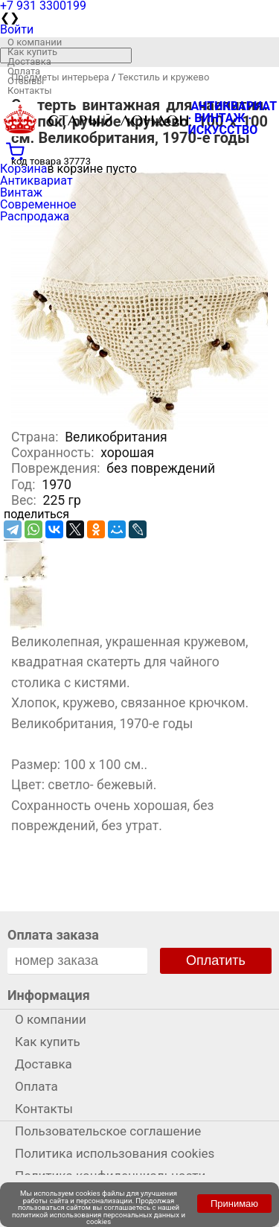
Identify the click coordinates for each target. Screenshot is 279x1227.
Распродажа (34, 216)
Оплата (23, 71)
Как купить (32, 51)
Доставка (29, 61)
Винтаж (21, 192)
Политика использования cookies (114, 1153)
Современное (38, 204)
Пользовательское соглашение (108, 1131)
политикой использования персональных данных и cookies (98, 1218)
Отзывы (25, 80)
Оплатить (216, 960)
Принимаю (234, 1203)
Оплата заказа (53, 935)
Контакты (29, 90)
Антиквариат (36, 180)
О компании (34, 42)
